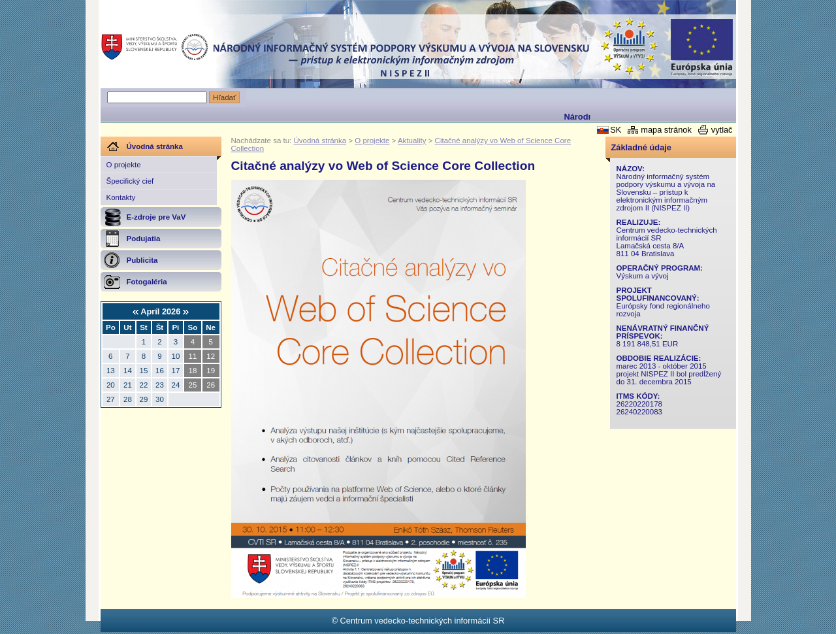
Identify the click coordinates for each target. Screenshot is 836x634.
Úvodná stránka (320, 140)
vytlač (722, 130)
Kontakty (121, 197)
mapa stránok (666, 130)
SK (615, 130)
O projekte (123, 165)
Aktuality (412, 140)
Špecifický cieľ (130, 181)
